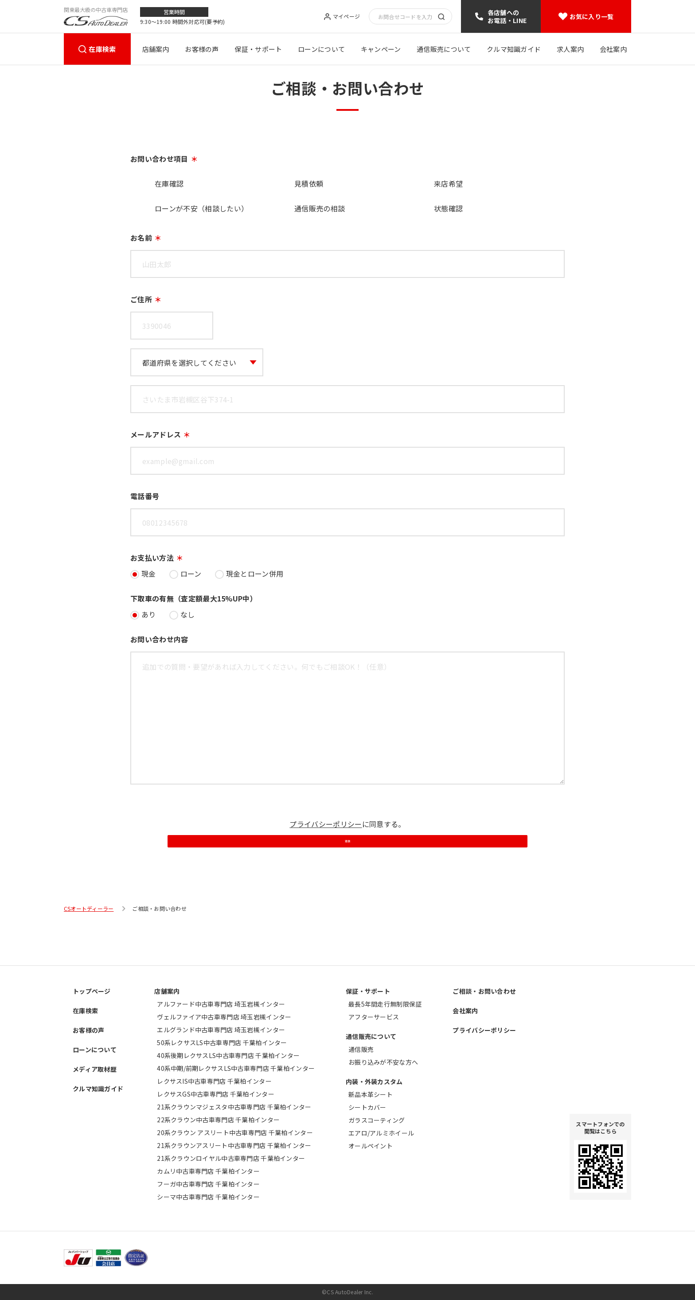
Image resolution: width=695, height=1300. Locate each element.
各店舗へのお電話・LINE (507, 16)
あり (148, 614)
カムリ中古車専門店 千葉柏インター (208, 1171)
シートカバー (367, 1107)
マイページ (346, 16)
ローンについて (321, 49)
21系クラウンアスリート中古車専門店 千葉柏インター (234, 1145)
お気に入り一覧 (592, 16)
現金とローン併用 (255, 573)
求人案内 (570, 49)
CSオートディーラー (88, 946)
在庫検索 (102, 49)
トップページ (92, 991)
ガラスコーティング (376, 1120)
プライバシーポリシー (325, 824)
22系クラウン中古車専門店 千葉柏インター (218, 1120)
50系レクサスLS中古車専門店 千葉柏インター (222, 1042)
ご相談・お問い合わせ (484, 991)
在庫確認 (169, 183)
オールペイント (370, 1146)
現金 (148, 573)
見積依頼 (308, 183)
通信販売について (444, 49)
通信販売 (361, 1049)
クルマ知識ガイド (514, 49)
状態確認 (448, 208)
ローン (191, 573)
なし (187, 614)
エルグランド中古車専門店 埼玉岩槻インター (221, 1030)
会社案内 (613, 49)
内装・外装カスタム (374, 1081)
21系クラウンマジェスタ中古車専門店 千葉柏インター (234, 1107)
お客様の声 (202, 49)
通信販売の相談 (319, 208)
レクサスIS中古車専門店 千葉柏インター (214, 1081)
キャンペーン (381, 49)
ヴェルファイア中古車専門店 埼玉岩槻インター (224, 1017)
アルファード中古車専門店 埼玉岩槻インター (221, 1004)
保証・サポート (258, 49)
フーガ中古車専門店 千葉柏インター (208, 1184)
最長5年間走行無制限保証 (385, 1004)
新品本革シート (370, 1094)
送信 (347, 867)
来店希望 (448, 183)
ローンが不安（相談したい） (201, 208)
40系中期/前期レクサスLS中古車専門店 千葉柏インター (236, 1068)
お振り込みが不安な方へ (383, 1062)
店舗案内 (155, 49)
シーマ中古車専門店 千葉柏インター (208, 1197)
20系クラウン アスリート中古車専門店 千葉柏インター (235, 1132)
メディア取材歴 (95, 1069)
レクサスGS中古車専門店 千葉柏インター (215, 1094)
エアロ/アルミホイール (381, 1133)
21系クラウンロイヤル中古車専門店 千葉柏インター (231, 1158)
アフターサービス (373, 1017)
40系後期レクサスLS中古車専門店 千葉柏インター (228, 1055)
